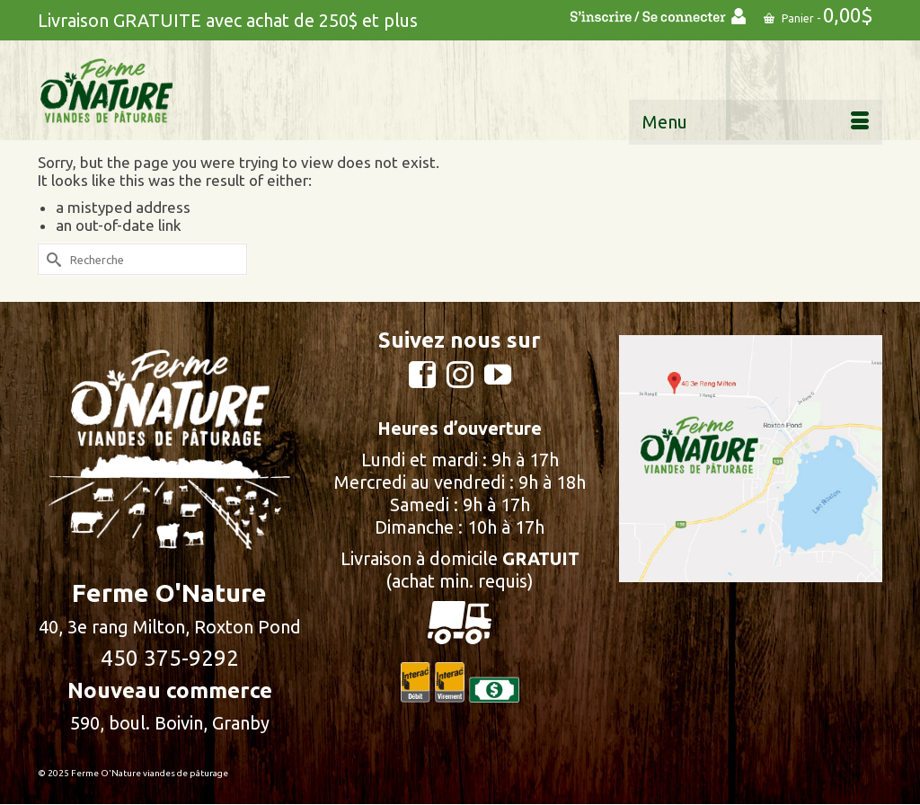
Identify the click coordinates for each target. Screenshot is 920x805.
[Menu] (755, 122)
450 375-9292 (170, 658)
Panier (818, 15)
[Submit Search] (51, 259)
